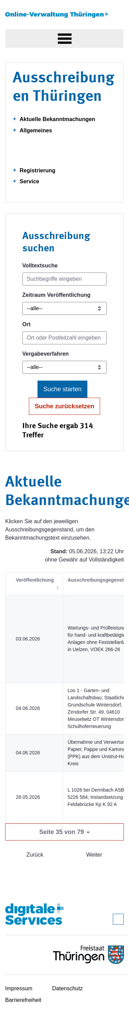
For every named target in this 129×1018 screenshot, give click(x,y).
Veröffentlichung (35, 580)
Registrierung (37, 170)
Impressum (18, 988)
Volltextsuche (40, 265)
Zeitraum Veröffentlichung (56, 295)
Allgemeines (36, 130)
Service (29, 181)
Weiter (94, 855)
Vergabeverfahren (45, 354)
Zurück (34, 855)
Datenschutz (67, 988)
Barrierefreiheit (23, 1000)
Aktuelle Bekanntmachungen (57, 119)
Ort (26, 324)
